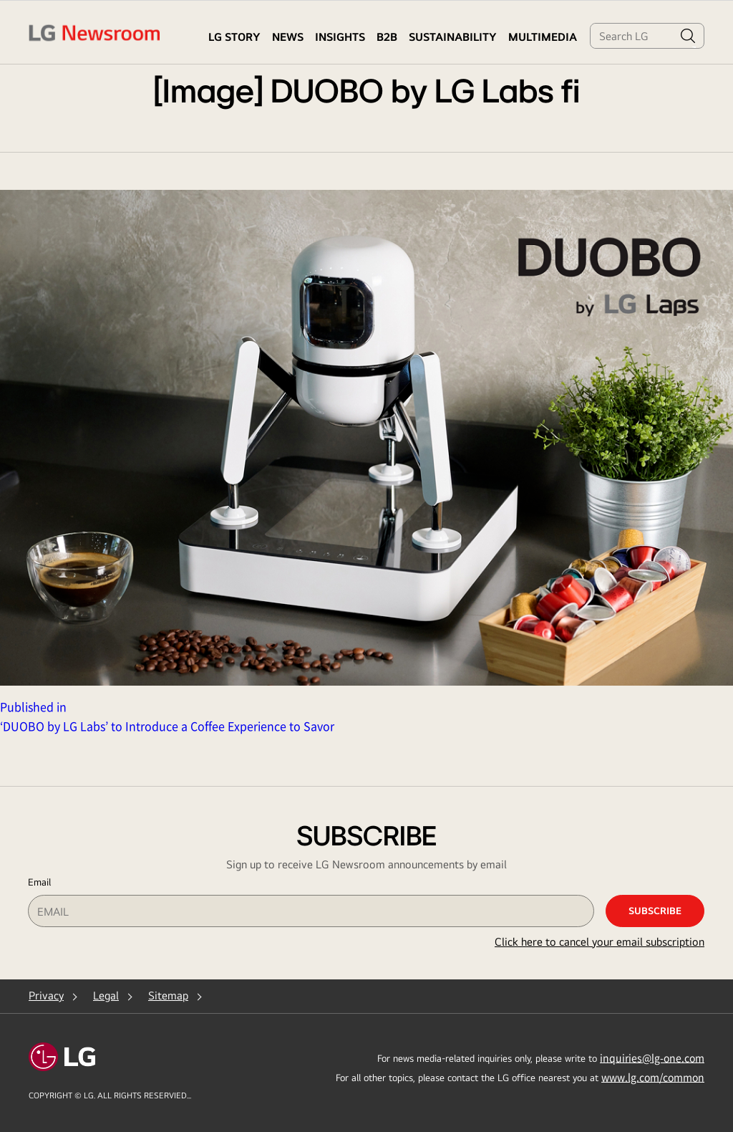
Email (39, 882)
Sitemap (168, 995)
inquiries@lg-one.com (652, 1057)
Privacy (46, 995)
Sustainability (453, 37)
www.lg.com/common (652, 1077)
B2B (387, 37)
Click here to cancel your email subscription (599, 942)
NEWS (288, 37)
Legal (106, 995)
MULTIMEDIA (542, 37)
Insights (340, 37)
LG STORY (234, 37)
